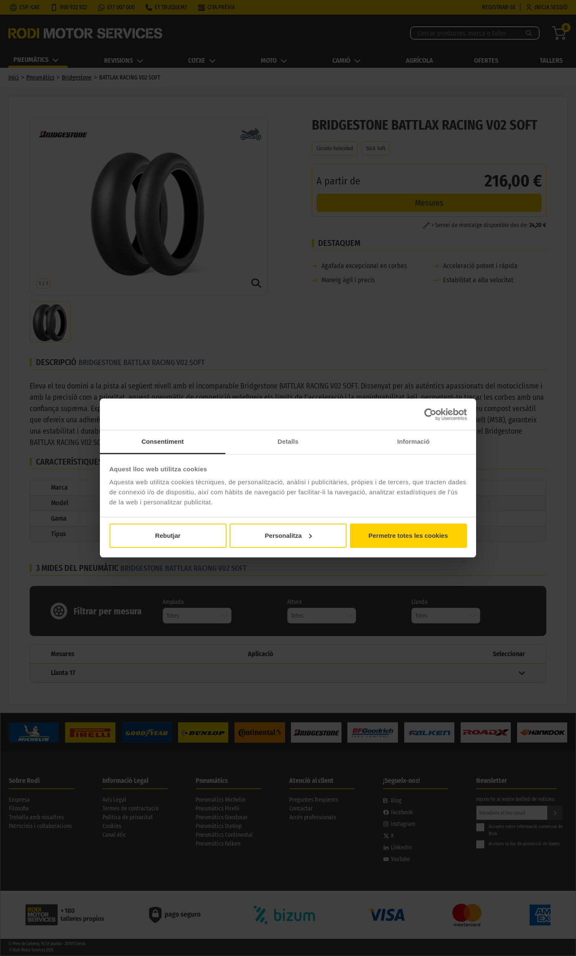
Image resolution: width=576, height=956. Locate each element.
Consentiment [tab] (162, 441)
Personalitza (288, 535)
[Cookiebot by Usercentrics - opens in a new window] (430, 414)
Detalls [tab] (288, 441)
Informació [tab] (413, 441)
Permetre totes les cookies (408, 535)
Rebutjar (168, 535)
